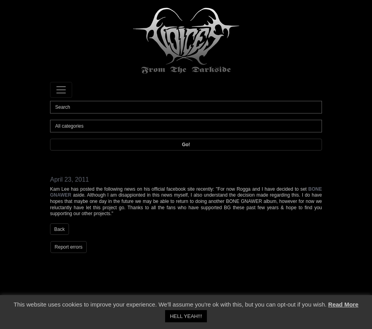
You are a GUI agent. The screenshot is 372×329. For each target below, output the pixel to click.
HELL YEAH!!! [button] (186, 316)
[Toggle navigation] (61, 90)
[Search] (186, 107)
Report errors (69, 247)
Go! (186, 144)
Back (59, 229)
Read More (343, 304)
